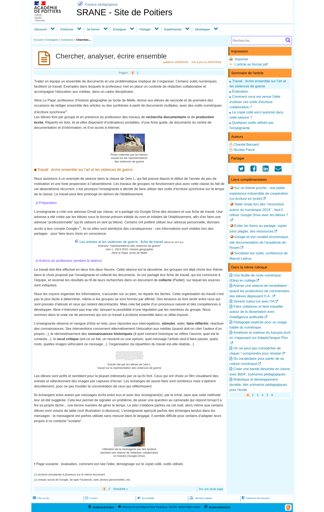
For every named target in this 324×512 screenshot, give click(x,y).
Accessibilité (145, 498)
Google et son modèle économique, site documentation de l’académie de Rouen (259, 242)
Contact (91, 498)
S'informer (67, 29)
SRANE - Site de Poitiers (124, 12)
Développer (202, 29)
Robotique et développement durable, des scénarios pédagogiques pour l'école (258, 384)
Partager (145, 29)
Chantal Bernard (246, 144)
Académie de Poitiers (103, 507)
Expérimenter (173, 29)
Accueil (37, 39)
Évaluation (240, 91)
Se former (93, 29)
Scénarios (67, 39)
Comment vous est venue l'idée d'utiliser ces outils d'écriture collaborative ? (254, 102)
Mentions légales (200, 498)
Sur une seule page (211, 489)
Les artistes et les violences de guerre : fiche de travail (121, 242)
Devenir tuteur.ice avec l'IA (253, 301)
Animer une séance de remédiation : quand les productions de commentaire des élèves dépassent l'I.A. (259, 291)
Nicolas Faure (244, 150)
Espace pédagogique (97, 4)
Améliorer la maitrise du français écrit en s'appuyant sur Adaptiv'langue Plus (259, 335)
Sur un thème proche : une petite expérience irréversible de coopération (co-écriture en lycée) (258, 193)
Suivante (120, 489)
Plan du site (40, 498)
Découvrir (40, 29)
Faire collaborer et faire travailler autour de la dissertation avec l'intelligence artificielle (256, 312)
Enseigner (119, 29)
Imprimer (241, 59)
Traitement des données (255, 498)
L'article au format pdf (251, 64)
